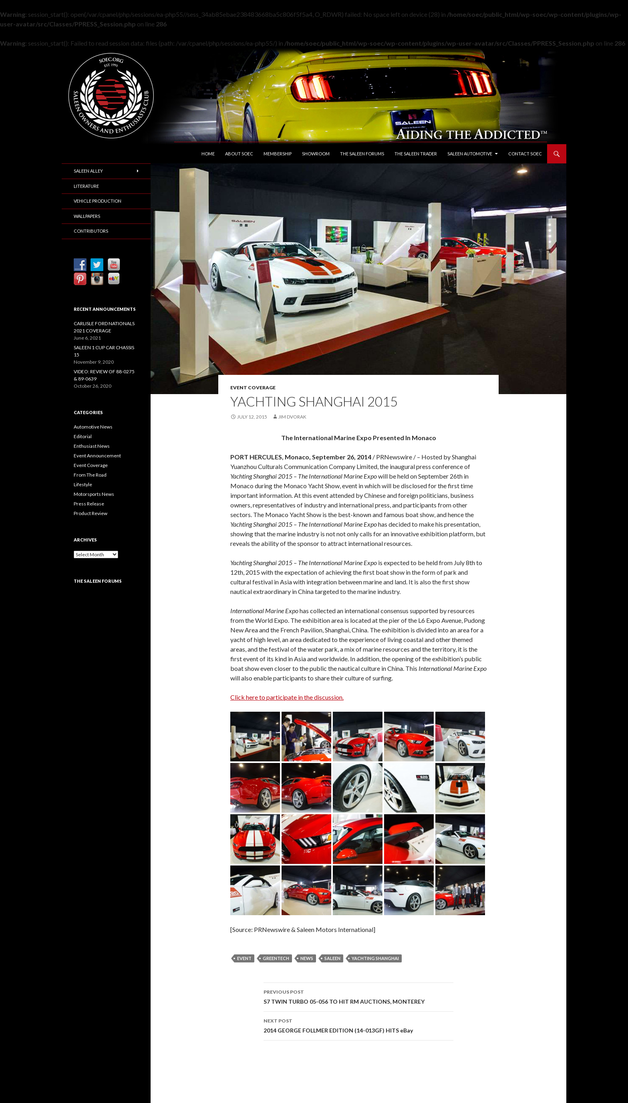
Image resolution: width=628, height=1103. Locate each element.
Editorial (83, 436)
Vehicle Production (97, 200)
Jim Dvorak (292, 417)
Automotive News (93, 427)
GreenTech (276, 958)
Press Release (89, 504)
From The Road (90, 475)
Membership (278, 153)
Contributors (91, 230)
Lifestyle (83, 484)
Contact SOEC (525, 153)
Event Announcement (97, 456)
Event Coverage (253, 387)
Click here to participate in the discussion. (287, 697)
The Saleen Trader (416, 153)
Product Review (90, 513)
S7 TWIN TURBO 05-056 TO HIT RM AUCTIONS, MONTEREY (358, 996)
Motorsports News (94, 494)
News (306, 958)
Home (208, 153)
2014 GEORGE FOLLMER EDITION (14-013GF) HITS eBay (358, 1025)
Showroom (316, 153)
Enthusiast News (92, 446)
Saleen (332, 958)
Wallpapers (87, 216)
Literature (86, 186)
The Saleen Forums (362, 153)
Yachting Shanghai (375, 958)
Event (244, 958)
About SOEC (239, 153)
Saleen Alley (88, 170)
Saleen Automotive (469, 153)
